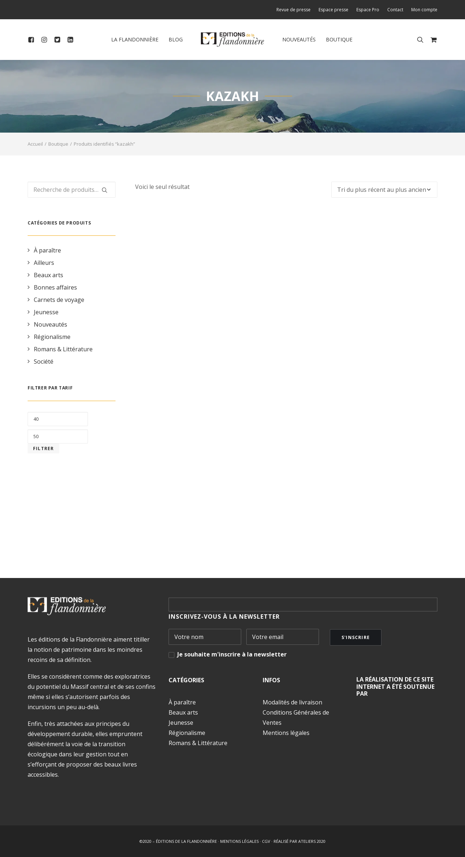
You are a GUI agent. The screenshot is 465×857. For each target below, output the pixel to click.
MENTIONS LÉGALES (239, 841)
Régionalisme (52, 337)
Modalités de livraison (292, 702)
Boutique (339, 39)
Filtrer (43, 448)
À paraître (47, 250)
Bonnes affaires (55, 287)
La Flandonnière (134, 39)
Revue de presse (293, 10)
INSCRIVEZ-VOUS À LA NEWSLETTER (224, 616)
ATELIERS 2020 (312, 841)
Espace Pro (367, 10)
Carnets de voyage (59, 300)
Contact (395, 10)
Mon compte (424, 10)
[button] (32, 39)
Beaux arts (48, 275)
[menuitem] (295, 9)
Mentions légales (286, 733)
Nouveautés (299, 39)
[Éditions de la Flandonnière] (232, 39)
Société (43, 361)
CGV (266, 841)
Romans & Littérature (63, 349)
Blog (176, 39)
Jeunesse (46, 312)
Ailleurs (44, 263)
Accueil (35, 144)
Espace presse (333, 10)
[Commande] (384, 190)
